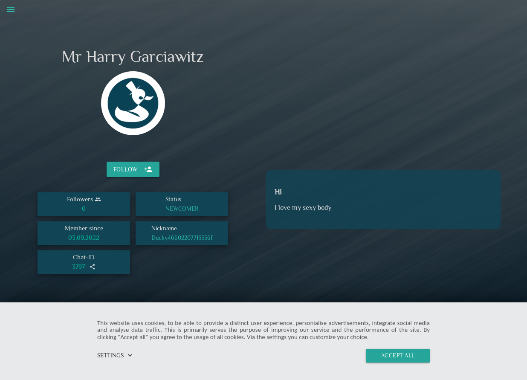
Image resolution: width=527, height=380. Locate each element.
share (92, 267)
